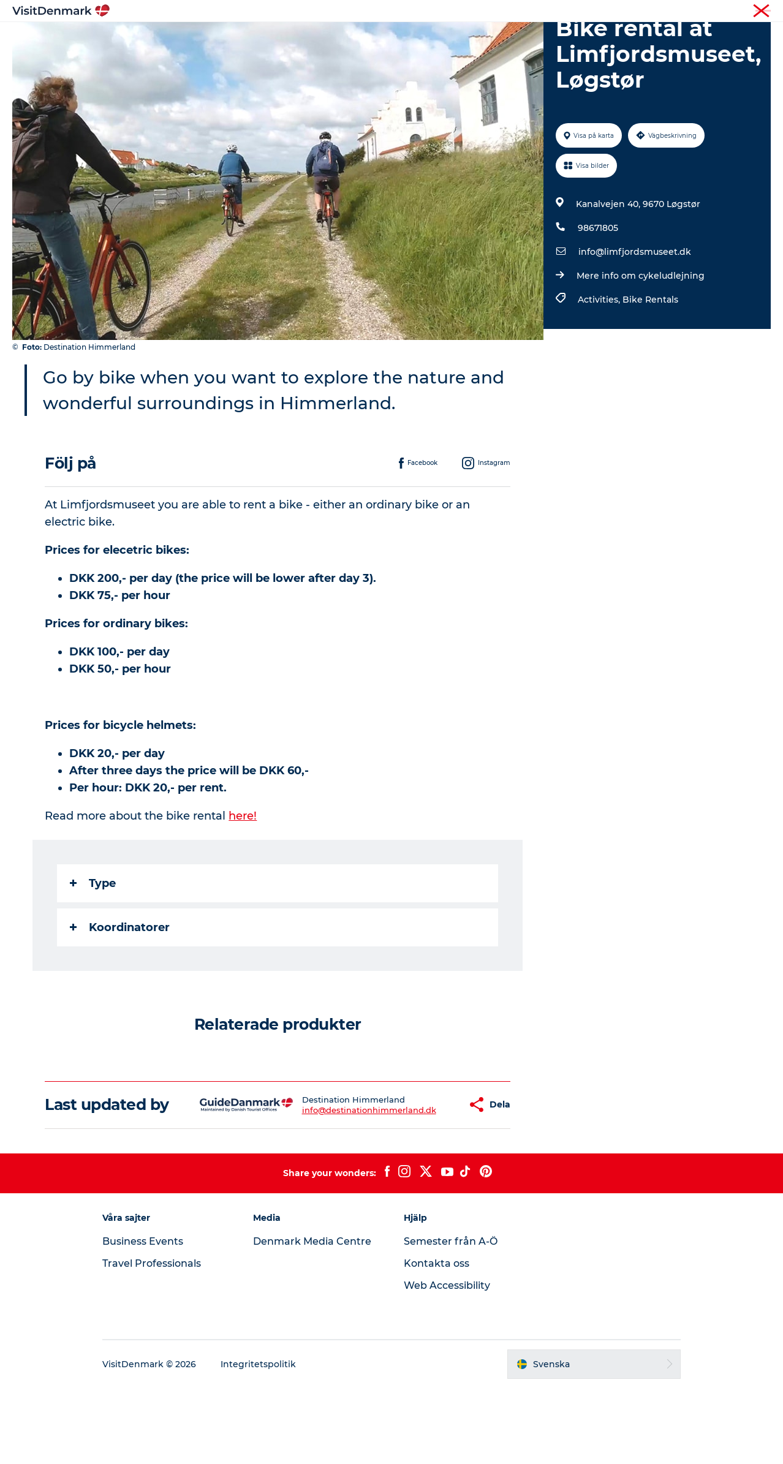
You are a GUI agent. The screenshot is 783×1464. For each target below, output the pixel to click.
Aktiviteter (379, 39)
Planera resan (518, 39)
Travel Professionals (151, 1339)
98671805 (598, 286)
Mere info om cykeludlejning (641, 333)
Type (93, 941)
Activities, (600, 357)
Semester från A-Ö (450, 1317)
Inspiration (258, 39)
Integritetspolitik (258, 1440)
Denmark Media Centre (312, 1317)
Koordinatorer (120, 985)
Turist (728, 11)
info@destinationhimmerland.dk (332, 1177)
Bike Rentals (650, 357)
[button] (424, 1172)
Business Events (142, 1317)
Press (761, 11)
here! (243, 874)
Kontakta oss (436, 1339)
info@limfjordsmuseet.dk (634, 309)
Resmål (319, 39)
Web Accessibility (447, 1361)
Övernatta (445, 39)
